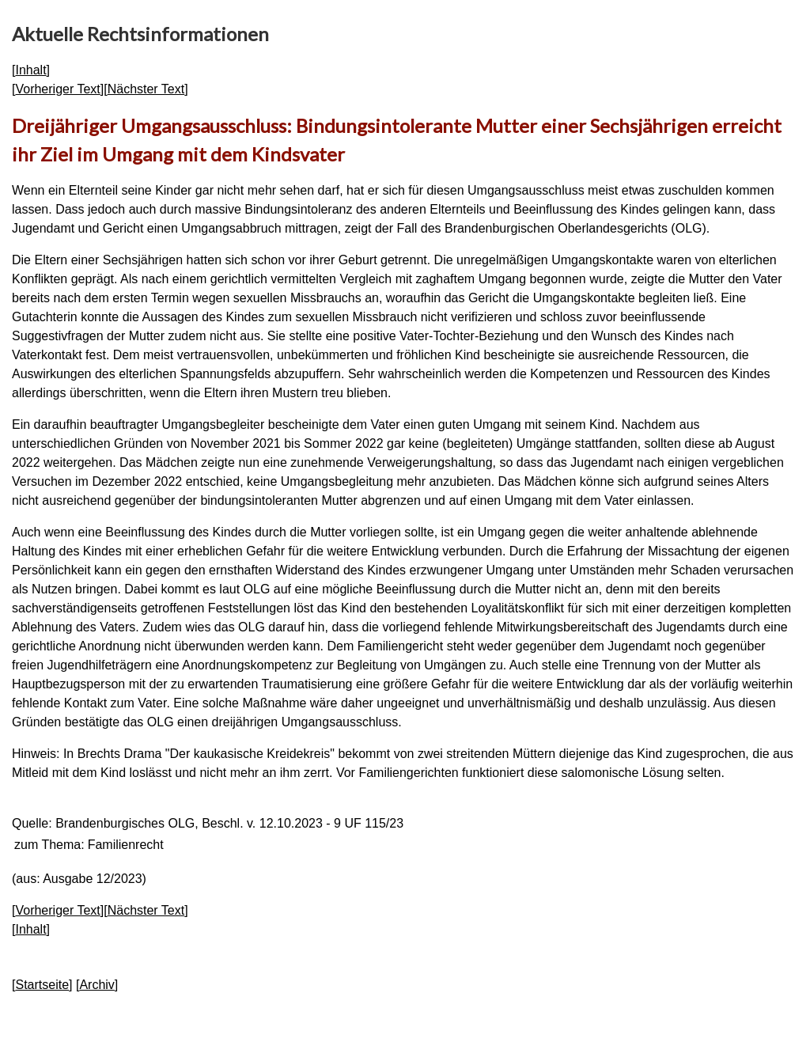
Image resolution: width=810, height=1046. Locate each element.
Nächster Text (146, 89)
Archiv (96, 984)
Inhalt (30, 70)
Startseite (42, 984)
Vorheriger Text (57, 89)
